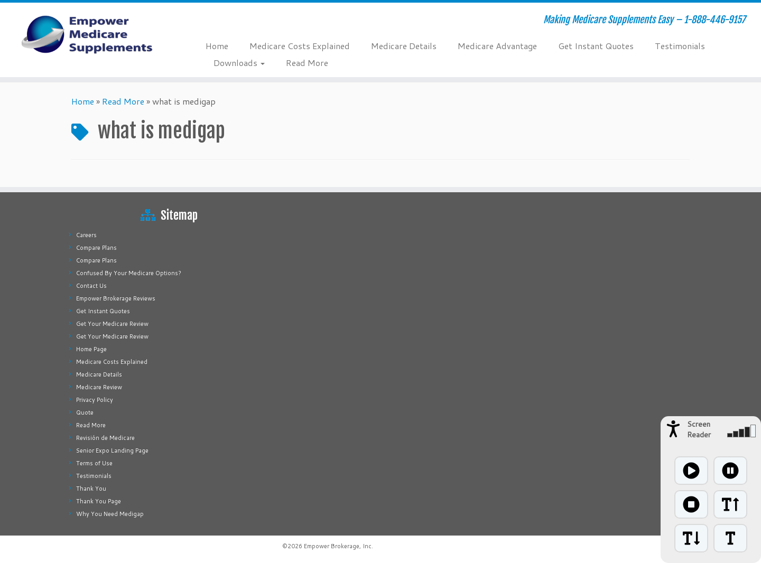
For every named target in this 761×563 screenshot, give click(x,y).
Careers (86, 235)
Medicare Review (99, 387)
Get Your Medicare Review (112, 324)
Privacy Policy (94, 400)
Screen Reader (699, 429)
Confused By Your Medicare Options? (128, 273)
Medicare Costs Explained (299, 46)
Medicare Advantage (497, 46)
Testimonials (680, 46)
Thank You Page (98, 501)
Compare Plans (96, 247)
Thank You (91, 488)
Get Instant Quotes (596, 46)
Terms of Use (94, 463)
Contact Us (91, 286)
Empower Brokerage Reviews (115, 298)
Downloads (239, 63)
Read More (307, 63)
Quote (85, 412)
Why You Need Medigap (110, 514)
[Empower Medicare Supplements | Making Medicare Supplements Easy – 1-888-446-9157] (87, 34)
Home (217, 46)
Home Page (91, 349)
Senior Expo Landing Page (112, 450)
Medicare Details (404, 46)
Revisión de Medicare (105, 438)
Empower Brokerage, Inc (338, 546)
